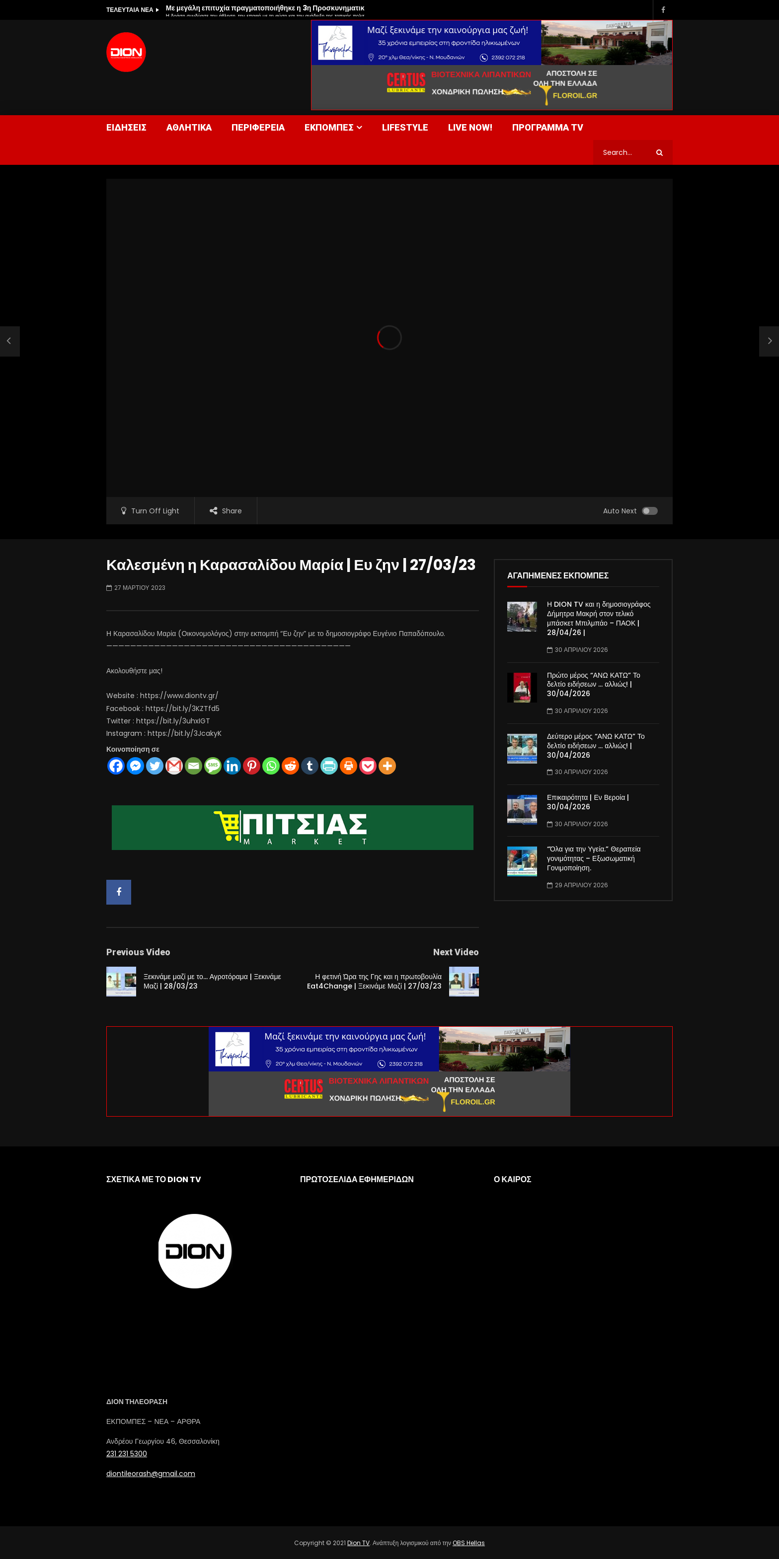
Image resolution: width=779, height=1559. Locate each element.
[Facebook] (116, 766)
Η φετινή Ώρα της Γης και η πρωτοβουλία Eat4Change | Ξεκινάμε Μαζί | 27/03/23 (374, 981)
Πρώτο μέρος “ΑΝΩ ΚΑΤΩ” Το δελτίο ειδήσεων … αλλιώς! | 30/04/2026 (593, 684)
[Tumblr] (309, 766)
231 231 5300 (126, 1454)
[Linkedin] (232, 766)
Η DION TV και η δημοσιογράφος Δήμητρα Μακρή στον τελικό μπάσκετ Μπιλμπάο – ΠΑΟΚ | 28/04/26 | (599, 618)
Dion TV (358, 1543)
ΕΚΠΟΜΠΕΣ (329, 127)
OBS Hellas (469, 1543)
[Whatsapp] (271, 766)
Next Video (456, 952)
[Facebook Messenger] (135, 766)
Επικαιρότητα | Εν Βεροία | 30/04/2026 (588, 802)
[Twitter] (154, 766)
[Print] (348, 766)
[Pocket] (368, 766)
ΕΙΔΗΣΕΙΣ (126, 127)
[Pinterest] (251, 766)
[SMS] (213, 766)
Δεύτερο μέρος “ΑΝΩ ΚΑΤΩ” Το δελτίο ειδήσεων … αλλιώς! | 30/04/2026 (596, 745)
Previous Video (138, 952)
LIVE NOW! (470, 127)
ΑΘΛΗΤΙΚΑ (189, 127)
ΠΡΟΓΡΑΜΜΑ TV (547, 127)
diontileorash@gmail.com (150, 1474)
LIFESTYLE (405, 127)
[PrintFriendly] (329, 766)
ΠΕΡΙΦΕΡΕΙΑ (258, 127)
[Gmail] (174, 766)
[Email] (193, 766)
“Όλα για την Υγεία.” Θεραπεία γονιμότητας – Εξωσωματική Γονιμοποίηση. (594, 858)
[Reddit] (290, 766)
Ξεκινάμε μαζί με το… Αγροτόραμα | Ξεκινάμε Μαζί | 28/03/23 (212, 981)
